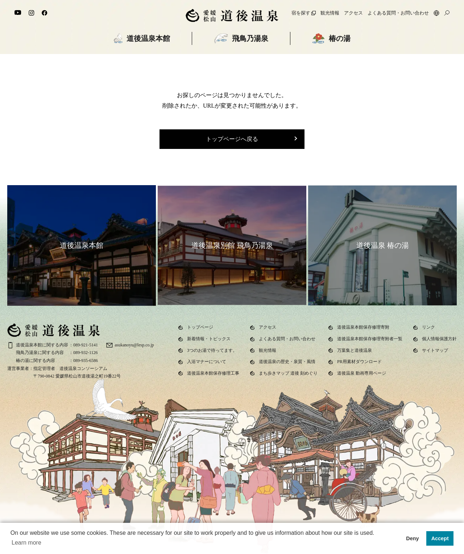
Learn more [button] (26, 543)
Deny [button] (412, 538)
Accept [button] (440, 538)
